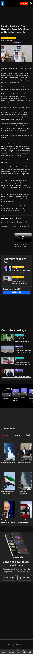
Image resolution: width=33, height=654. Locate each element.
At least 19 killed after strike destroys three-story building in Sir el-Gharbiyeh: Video (16, 400)
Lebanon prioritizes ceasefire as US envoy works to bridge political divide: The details (20, 282)
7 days (17, 435)
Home (3, 651)
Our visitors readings (13, 330)
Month (28, 435)
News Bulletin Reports (18, 266)
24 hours (6, 435)
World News (5, 391)
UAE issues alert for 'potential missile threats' (7, 493)
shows (24, 651)
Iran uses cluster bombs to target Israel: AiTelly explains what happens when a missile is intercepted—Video (7, 400)
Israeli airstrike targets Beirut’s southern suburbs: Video (24, 399)
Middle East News (19, 334)
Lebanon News (18, 346)
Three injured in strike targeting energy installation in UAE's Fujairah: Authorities (25, 493)
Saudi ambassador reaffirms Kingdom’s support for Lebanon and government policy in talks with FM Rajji (23, 375)
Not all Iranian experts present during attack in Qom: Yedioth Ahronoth (22, 364)
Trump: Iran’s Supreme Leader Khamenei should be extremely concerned (23, 340)
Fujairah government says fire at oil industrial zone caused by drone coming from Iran (8, 464)
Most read (9, 428)
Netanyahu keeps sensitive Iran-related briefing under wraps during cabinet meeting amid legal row (21, 272)
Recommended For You (15, 260)
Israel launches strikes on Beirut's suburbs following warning (23, 352)
